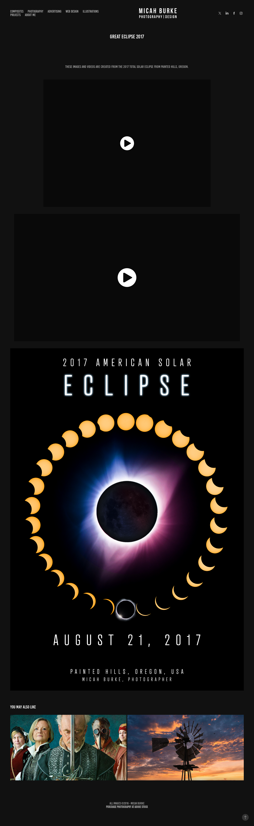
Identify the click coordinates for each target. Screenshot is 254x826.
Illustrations (91, 11)
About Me (30, 15)
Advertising (54, 11)
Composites (16, 11)
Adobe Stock (141, 807)
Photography (35, 11)
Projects (15, 15)
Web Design (72, 11)
